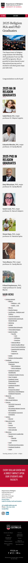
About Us (8, 396)
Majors (10, 301)
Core (15, 336)
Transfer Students (14, 316)
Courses (8, 402)
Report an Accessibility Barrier (19, 541)
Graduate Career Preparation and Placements (13, 381)
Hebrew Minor (15, 342)
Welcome (11, 398)
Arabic (10, 356)
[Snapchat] (15, 553)
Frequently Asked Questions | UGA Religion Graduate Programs (16, 391)
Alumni (10, 419)
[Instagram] (13, 553)
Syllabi (10, 325)
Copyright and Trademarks (8, 538)
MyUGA (8, 535)
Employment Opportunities (20, 535)
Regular (13, 438)
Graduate (8, 360)
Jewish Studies (12, 332)
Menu (3, 16)
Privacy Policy (5, 499)
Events (10, 425)
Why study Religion (12, 400)
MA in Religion (15, 366)
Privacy (19, 538)
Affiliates (17, 338)
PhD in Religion (16, 368)
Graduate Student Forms (16, 375)
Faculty (13, 334)
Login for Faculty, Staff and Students (12, 501)
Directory (8, 432)
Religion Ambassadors (15, 358)
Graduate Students (14, 447)
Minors (10, 308)
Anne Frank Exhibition (18, 347)
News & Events (10, 421)
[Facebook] (8, 553)
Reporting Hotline (20, 544)
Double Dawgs (13, 310)
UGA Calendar (12, 430)
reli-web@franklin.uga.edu (9, 505)
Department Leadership (15, 434)
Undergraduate (10, 299)
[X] (11, 553)
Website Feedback (8, 541)
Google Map (5, 508)
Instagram (3, 513)
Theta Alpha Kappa (14, 330)
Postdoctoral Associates (16, 445)
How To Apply (12, 377)
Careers (8, 417)
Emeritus (17, 340)
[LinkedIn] (19, 553)
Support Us (14, 353)
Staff (10, 443)
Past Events (12, 427)
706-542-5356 (10, 507)
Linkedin (7, 513)
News (10, 423)
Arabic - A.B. (15, 305)
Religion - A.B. (15, 303)
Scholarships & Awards (15, 327)
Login (10, 449)
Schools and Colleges (8, 532)
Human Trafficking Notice (8, 544)
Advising (11, 323)
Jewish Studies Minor (17, 345)
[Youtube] (17, 553)
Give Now (15, 16)
